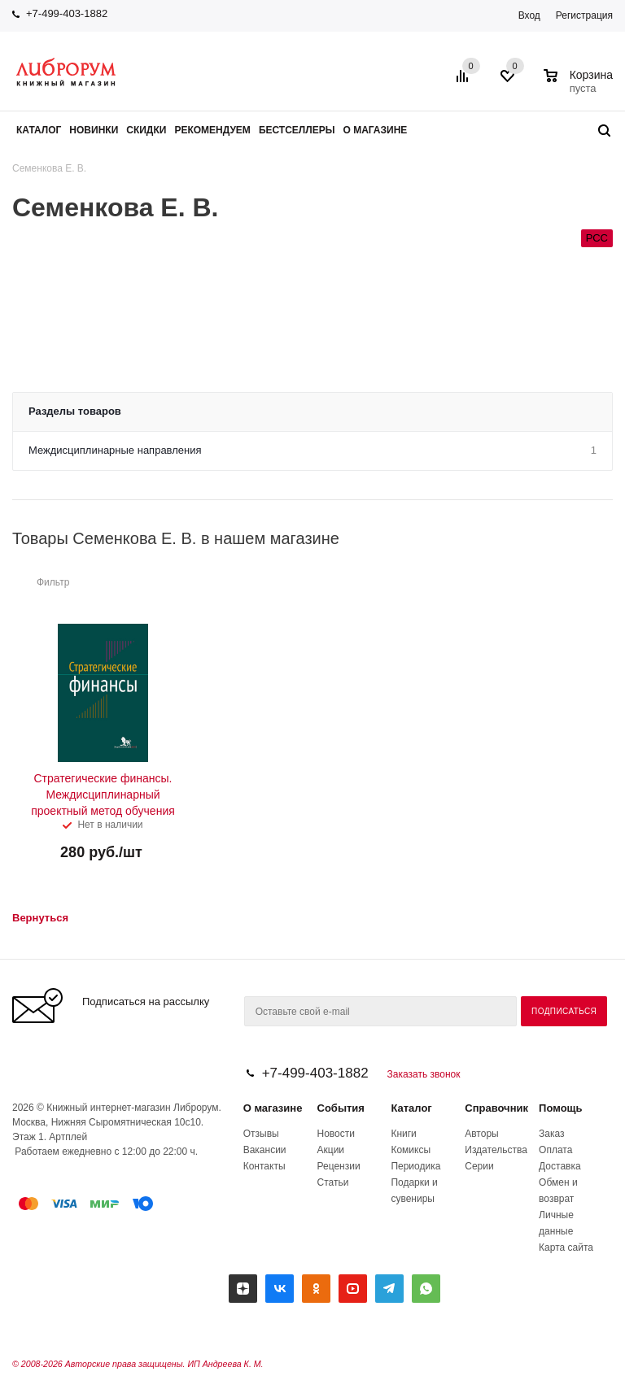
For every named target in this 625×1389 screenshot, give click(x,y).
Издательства (496, 1150)
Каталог (411, 1108)
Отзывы (261, 1133)
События (341, 1108)
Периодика (415, 1166)
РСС (597, 238)
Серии (479, 1166)
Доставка (560, 1166)
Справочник (496, 1108)
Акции (331, 1150)
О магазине (273, 1108)
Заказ (551, 1133)
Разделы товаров (74, 411)
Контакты (264, 1166)
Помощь (560, 1108)
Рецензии (339, 1166)
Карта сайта (566, 1247)
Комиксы (411, 1150)
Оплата (555, 1150)
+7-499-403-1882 (66, 13)
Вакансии (264, 1150)
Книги (403, 1133)
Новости (336, 1133)
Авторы (481, 1133)
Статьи (333, 1182)
